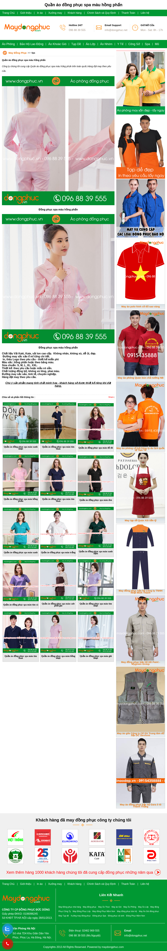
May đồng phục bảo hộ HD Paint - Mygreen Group (140, 663)
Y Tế (120, 44)
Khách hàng (75, 12)
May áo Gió (116, 907)
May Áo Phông (129, 907)
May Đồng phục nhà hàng (70, 907)
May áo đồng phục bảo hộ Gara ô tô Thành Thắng (140, 805)
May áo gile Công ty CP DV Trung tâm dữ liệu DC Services (140, 734)
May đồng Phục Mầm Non (103, 911)
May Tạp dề (64, 916)
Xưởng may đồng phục (81, 916)
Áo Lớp (90, 44)
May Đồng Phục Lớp (82, 911)
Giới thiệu (25, 12)
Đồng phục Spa (99, 916)
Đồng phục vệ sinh (116, 916)
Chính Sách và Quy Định (101, 12)
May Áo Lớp (143, 907)
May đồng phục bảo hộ (127, 911)
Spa (147, 44)
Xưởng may (55, 12)
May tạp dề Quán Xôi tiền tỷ (141, 520)
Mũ (157, 44)
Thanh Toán (128, 12)
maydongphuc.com (113, 947)
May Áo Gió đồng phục (149, 911)
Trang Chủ (8, 12)
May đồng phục (89, 907)
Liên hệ (145, 12)
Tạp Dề (76, 44)
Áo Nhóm (106, 44)
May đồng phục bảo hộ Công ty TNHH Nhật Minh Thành (140, 591)
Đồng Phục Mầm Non (135, 916)
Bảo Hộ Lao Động (31, 44)
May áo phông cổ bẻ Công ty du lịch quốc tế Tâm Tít (140, 449)
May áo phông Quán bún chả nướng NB (140, 377)
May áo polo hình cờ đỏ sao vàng (140, 306)
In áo (40, 12)
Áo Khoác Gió (57, 44)
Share (111, 397)
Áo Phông (8, 44)
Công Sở (134, 44)
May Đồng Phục (17, 52)
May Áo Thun (104, 907)
